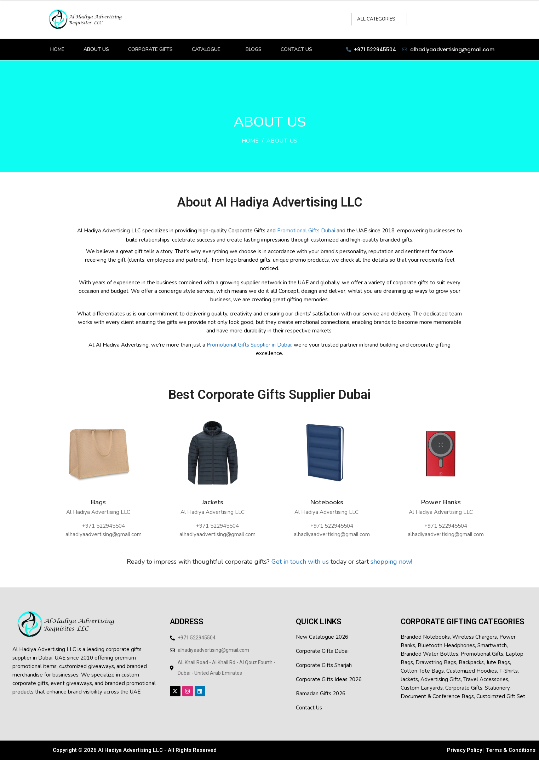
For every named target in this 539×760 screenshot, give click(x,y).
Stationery (497, 687)
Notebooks (326, 502)
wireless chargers (474, 636)
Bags (98, 502)
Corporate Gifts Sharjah (324, 665)
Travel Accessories (485, 679)
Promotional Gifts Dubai (306, 230)
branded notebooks (425, 636)
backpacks (471, 662)
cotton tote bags (422, 670)
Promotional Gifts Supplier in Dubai (249, 344)
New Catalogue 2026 (322, 636)
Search (415, 19)
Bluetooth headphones (446, 645)
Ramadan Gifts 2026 (320, 693)
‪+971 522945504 (103, 525)
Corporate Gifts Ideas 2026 (329, 679)
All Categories (376, 19)
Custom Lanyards (422, 687)
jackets (409, 679)
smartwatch (492, 645)
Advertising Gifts (440, 679)
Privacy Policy (464, 750)
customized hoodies (471, 670)
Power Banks (441, 502)
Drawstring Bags (435, 662)
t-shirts (508, 670)
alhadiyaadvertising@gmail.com (103, 534)
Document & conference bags (437, 696)
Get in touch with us (300, 561)
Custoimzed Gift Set (500, 696)
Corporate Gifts (463, 687)
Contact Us (309, 707)
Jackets (212, 502)
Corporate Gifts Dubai (322, 651)
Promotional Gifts (482, 653)
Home (250, 141)
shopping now (390, 561)
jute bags (498, 662)
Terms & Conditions (510, 750)
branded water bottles (429, 653)
